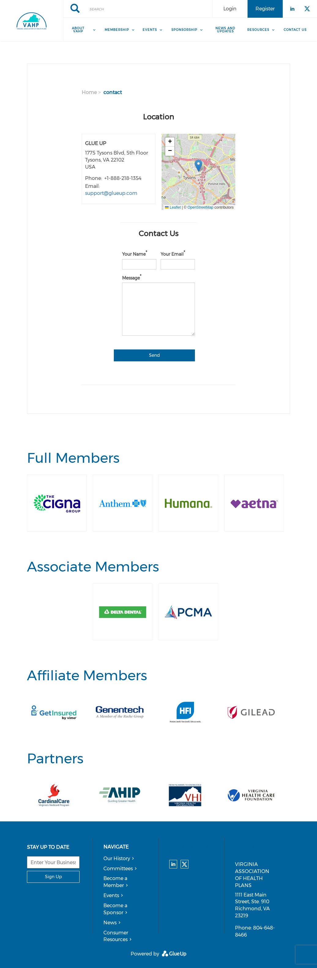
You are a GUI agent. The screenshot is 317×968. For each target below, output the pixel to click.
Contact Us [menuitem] (295, 30)
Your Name (134, 254)
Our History (116, 858)
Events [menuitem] (150, 30)
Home (89, 92)
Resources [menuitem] (258, 30)
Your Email (172, 254)
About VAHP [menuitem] (78, 29)
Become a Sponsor (115, 909)
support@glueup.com (111, 193)
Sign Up (53, 876)
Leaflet (173, 207)
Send (154, 355)
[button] (198, 165)
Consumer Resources (115, 936)
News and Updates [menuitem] (225, 29)
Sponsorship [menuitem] (184, 30)
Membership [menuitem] (117, 30)
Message (131, 277)
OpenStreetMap (201, 207)
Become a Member (115, 881)
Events (111, 895)
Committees (118, 868)
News (110, 923)
